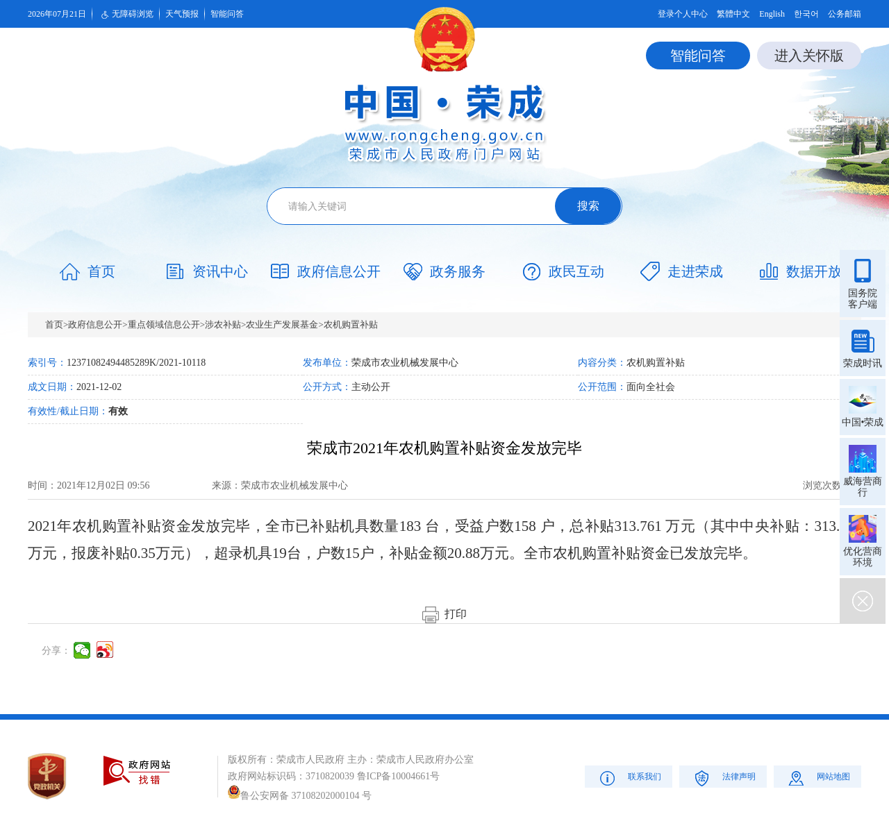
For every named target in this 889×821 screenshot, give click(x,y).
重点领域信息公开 (164, 324)
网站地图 (818, 778)
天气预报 (182, 14)
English (772, 14)
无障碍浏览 (125, 15)
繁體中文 (733, 14)
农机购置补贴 (351, 324)
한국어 (806, 14)
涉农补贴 (223, 324)
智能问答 (227, 14)
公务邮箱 (844, 14)
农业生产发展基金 (282, 324)
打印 (444, 614)
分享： (56, 650)
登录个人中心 (683, 14)
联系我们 (629, 778)
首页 (54, 324)
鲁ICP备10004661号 (398, 776)
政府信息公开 (95, 324)
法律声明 (723, 778)
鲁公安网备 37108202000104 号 (300, 795)
